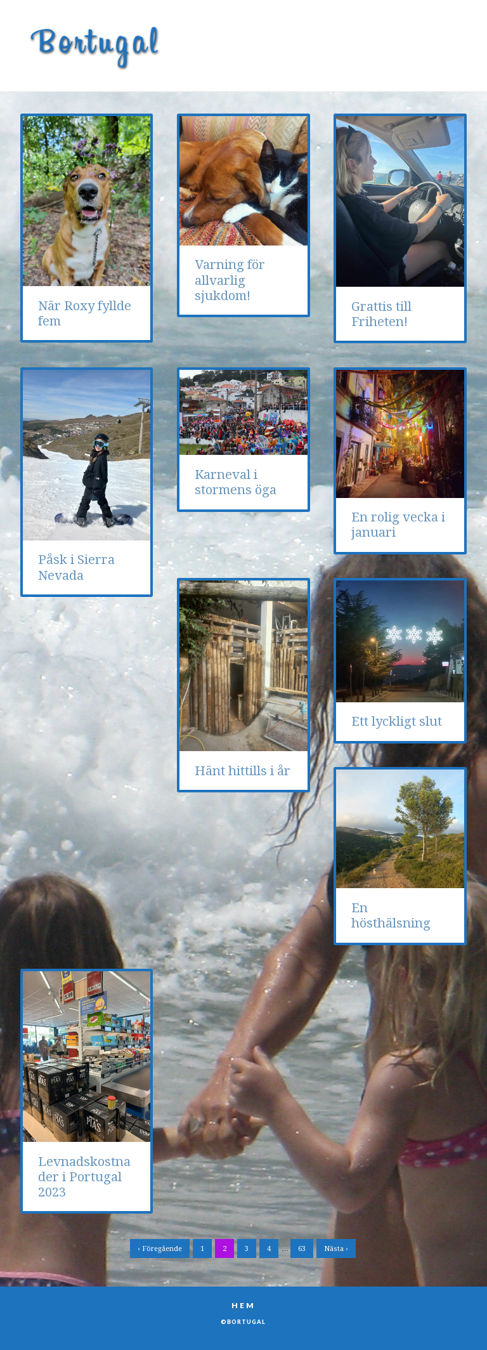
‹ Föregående (160, 1249)
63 (302, 1249)
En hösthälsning (391, 915)
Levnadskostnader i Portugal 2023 (84, 1177)
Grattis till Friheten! (381, 314)
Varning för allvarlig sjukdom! (230, 280)
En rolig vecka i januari (398, 524)
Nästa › (336, 1249)
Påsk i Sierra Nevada (76, 567)
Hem (243, 1305)
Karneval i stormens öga (235, 482)
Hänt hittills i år (242, 770)
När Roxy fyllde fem (84, 313)
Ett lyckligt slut (396, 721)
